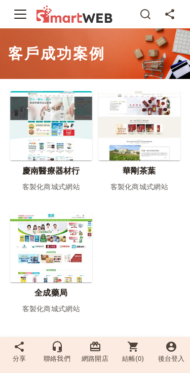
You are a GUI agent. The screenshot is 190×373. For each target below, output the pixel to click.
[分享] (170, 14)
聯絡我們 (57, 351)
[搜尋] (145, 14)
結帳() (133, 351)
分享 (19, 351)
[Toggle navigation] (20, 14)
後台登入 (171, 351)
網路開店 (95, 351)
